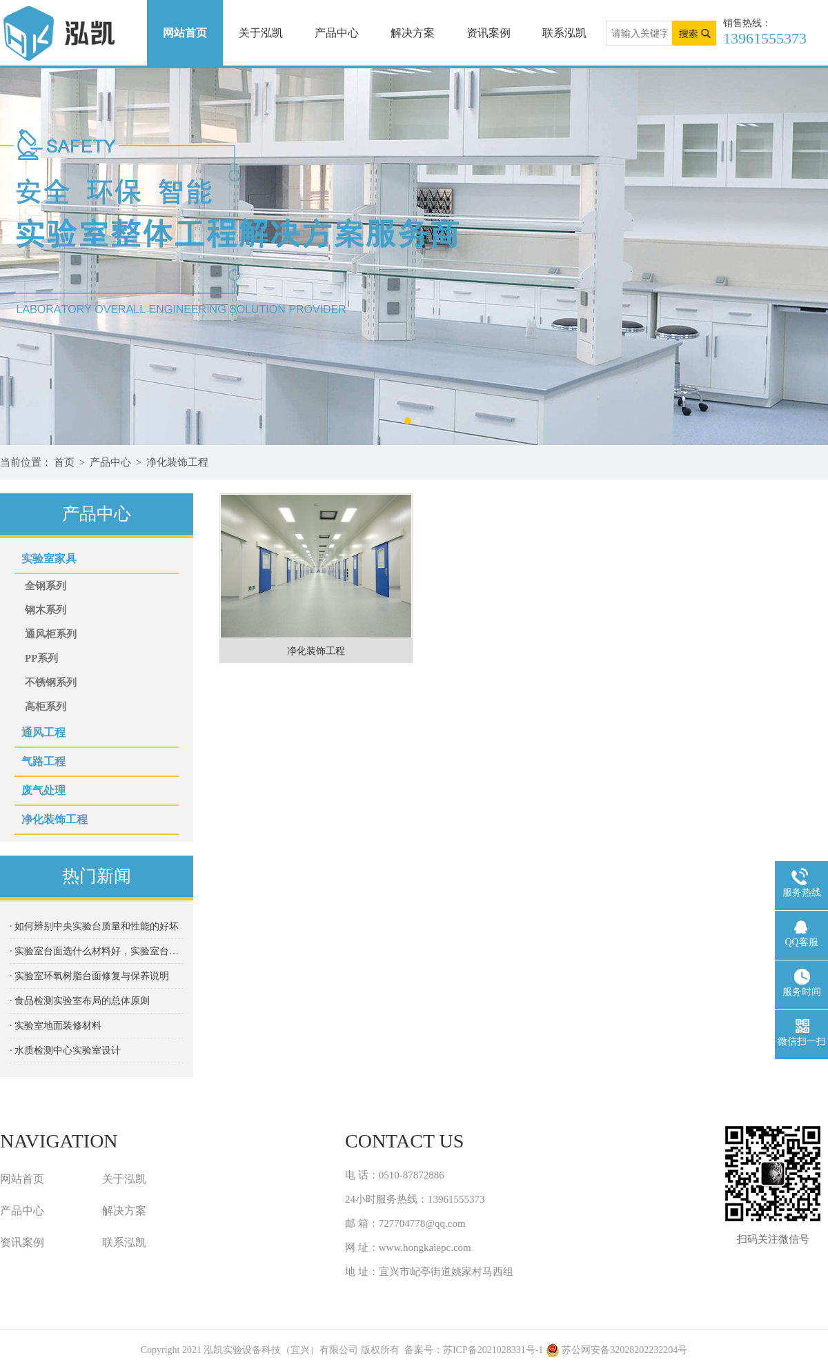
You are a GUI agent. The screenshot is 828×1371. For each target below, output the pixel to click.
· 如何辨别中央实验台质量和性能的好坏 (94, 926)
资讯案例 (488, 33)
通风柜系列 (51, 634)
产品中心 (337, 33)
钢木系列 (45, 609)
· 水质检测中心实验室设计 (65, 1050)
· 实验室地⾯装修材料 (55, 1025)
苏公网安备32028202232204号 (617, 1350)
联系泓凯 (564, 33)
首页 (64, 462)
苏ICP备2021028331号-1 (493, 1350)
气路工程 (43, 761)
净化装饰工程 (177, 462)
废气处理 (43, 790)
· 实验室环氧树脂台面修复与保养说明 (89, 976)
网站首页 (185, 33)
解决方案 (413, 33)
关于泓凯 (261, 33)
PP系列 (41, 658)
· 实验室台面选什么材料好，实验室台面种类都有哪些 (97, 951)
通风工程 (43, 732)
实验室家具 (49, 558)
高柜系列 (45, 706)
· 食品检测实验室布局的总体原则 (80, 1001)
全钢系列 (45, 585)
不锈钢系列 (51, 682)
